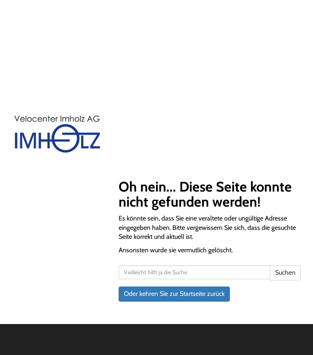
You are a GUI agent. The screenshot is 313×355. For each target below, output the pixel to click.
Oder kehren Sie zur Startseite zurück (174, 294)
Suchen (285, 272)
